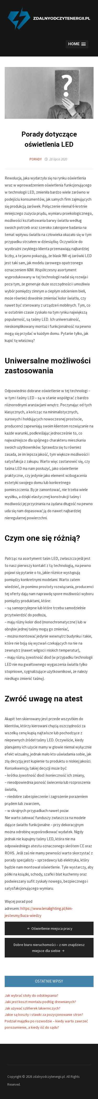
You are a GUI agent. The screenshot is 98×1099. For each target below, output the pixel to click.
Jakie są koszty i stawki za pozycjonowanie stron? (44, 1014)
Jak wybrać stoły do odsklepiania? (31, 995)
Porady (36, 159)
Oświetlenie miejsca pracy (49, 928)
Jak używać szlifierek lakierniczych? (32, 1008)
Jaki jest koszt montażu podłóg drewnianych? (40, 1001)
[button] (77, 44)
